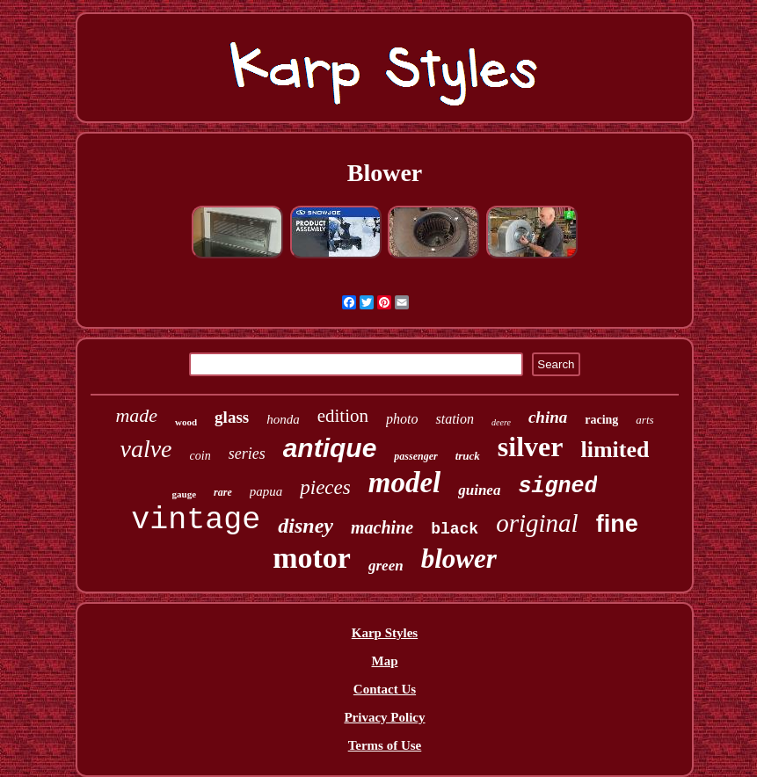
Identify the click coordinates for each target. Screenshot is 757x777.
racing (601, 419)
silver (531, 446)
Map (384, 661)
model (404, 482)
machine (382, 527)
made (136, 415)
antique (330, 447)
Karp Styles (385, 633)
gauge (184, 494)
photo (402, 418)
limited (614, 449)
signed (557, 486)
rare (223, 492)
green (386, 565)
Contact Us (384, 689)
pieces (325, 487)
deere (501, 422)
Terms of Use (385, 745)
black (454, 529)
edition (342, 415)
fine (617, 524)
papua (266, 491)
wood (186, 422)
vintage (195, 520)
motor (312, 557)
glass (232, 417)
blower (459, 558)
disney (305, 525)
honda (283, 419)
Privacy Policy (384, 717)
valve (145, 448)
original (537, 523)
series (247, 453)
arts (644, 419)
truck (467, 455)
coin (200, 455)
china (547, 417)
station (454, 418)
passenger (415, 456)
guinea (479, 490)
